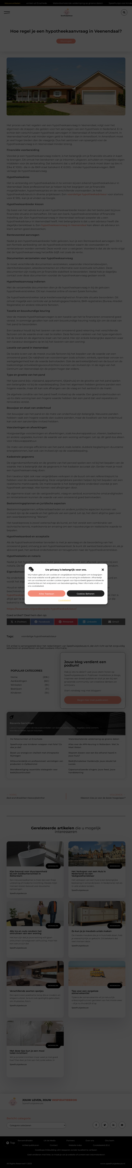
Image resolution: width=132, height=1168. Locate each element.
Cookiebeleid (64, 600)
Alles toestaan (46, 593)
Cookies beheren (85, 593)
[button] (102, 569)
